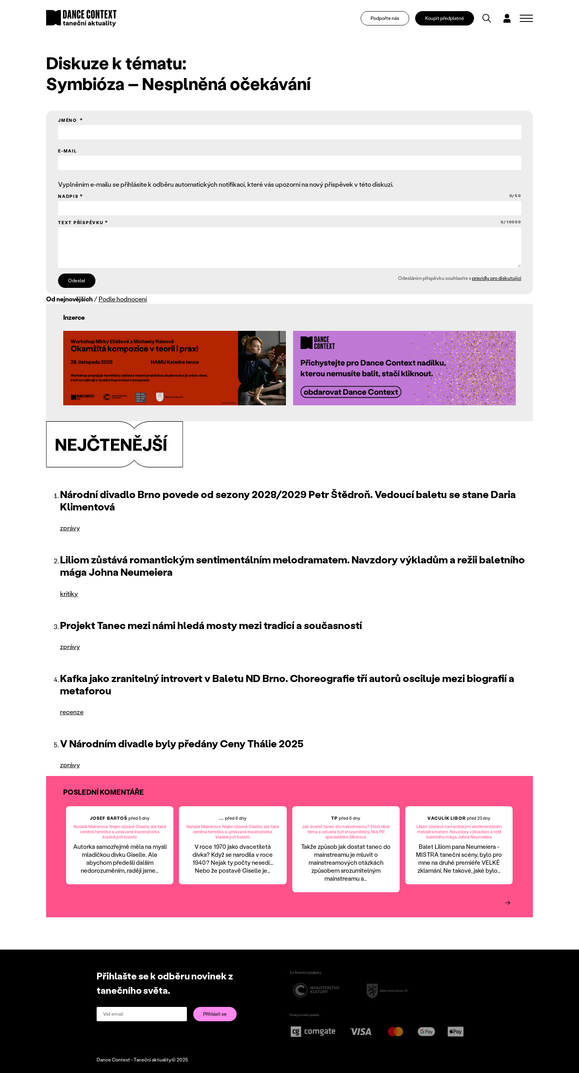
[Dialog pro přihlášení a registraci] (507, 18)
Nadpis (289, 196)
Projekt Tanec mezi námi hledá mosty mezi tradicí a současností (211, 625)
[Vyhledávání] (487, 18)
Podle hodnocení (123, 299)
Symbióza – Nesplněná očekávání (178, 83)
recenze (72, 712)
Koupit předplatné (444, 18)
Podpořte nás (385, 18)
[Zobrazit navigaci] (526, 18)
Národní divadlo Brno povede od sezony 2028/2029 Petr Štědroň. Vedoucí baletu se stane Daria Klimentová (288, 500)
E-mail (67, 151)
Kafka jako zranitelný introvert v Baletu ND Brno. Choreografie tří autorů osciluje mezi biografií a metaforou (287, 684)
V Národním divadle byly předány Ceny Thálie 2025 (181, 743)
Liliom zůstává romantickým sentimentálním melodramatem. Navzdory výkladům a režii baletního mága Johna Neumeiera (292, 566)
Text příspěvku (289, 222)
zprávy (70, 528)
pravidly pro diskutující (496, 278)
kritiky (69, 593)
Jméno (68, 120)
